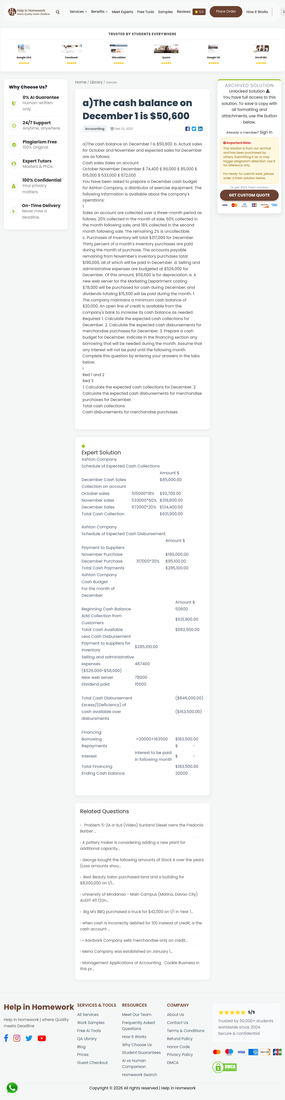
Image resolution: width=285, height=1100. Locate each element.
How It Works (255, 12)
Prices (83, 1060)
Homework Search (139, 1081)
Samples (163, 12)
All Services (88, 1019)
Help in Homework (39, 1011)
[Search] (56, 12)
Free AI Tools (89, 1035)
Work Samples (91, 1027)
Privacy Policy (180, 1060)
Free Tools (144, 12)
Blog (81, 1052)
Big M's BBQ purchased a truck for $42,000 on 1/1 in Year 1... (138, 914)
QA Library (87, 1043)
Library (96, 82)
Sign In (266, 132)
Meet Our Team (137, 1019)
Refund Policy (180, 1043)
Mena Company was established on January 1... (128, 955)
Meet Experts (121, 12)
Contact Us (178, 1027)
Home (81, 82)
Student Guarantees (141, 1058)
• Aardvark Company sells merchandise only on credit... (135, 944)
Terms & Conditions (186, 1035)
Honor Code (178, 1052)
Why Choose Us (137, 1050)
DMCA (173, 1068)
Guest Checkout (92, 1068)
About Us (175, 1019)
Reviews (189, 12)
